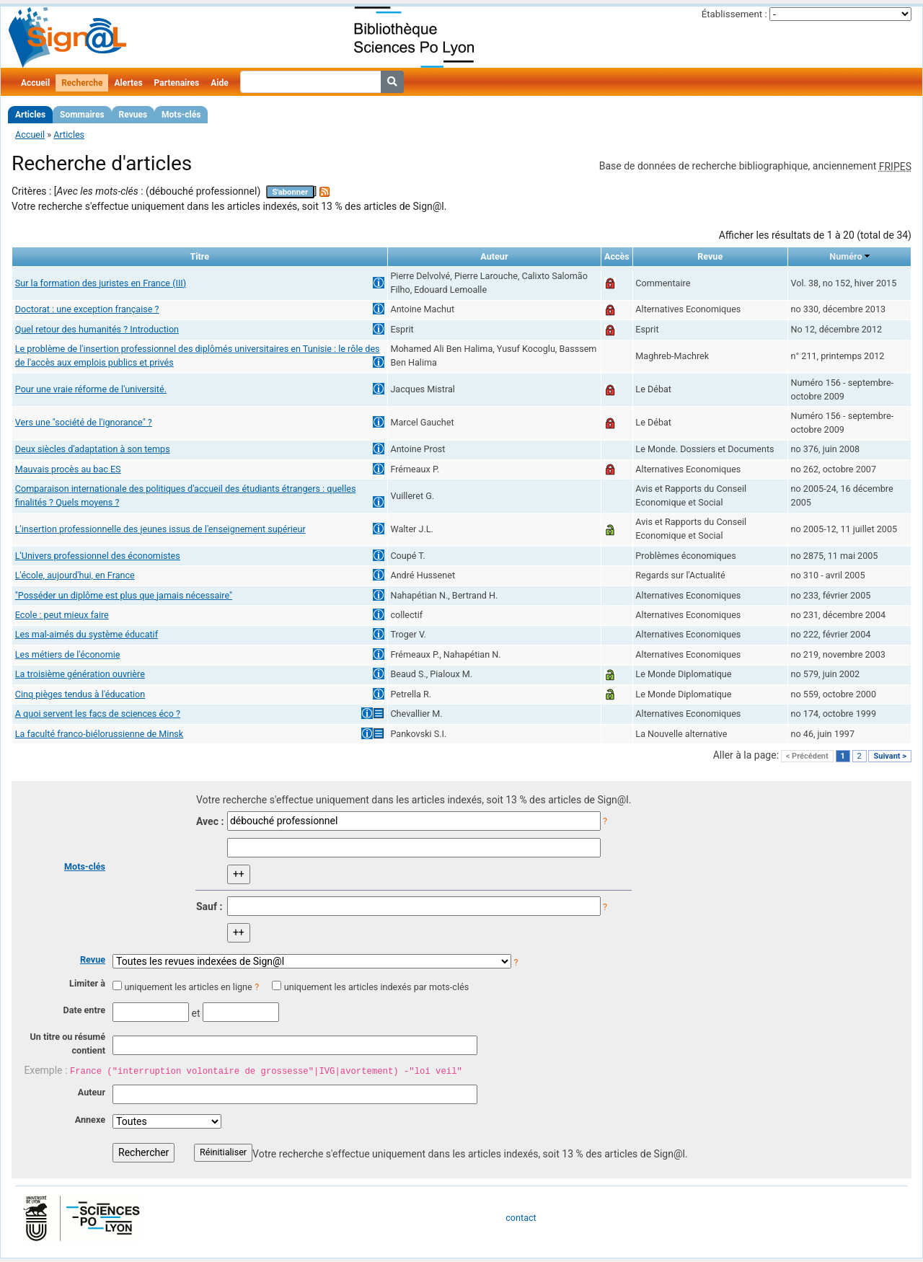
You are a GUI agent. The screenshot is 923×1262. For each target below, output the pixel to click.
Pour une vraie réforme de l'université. (91, 389)
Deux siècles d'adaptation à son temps (92, 449)
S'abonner (290, 192)
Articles (30, 115)
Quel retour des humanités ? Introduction (97, 329)
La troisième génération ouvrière (80, 673)
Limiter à (87, 983)
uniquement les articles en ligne (188, 986)
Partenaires (177, 83)
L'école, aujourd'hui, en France (75, 575)
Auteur (91, 1092)
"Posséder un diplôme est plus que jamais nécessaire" (123, 595)
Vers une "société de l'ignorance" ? (83, 422)
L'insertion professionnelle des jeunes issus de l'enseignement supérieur (160, 529)
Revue (92, 959)
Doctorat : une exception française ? (87, 309)
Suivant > (889, 756)
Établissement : (734, 14)
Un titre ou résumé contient (67, 1043)
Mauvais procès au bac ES (68, 469)
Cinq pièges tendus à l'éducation (80, 694)
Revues (133, 115)
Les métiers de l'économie (67, 654)
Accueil (35, 83)
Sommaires (82, 115)
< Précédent (807, 756)
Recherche (81, 83)
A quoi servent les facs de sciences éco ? (97, 713)
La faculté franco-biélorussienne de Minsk (99, 733)
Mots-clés (181, 115)
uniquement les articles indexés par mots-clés (376, 986)
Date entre (84, 1010)
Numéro (845, 256)
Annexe (90, 1119)
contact (520, 1217)
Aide (219, 83)
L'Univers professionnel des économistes (97, 555)
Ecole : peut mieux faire (62, 614)
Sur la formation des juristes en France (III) (100, 283)
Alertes (128, 83)
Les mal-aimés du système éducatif (86, 634)
